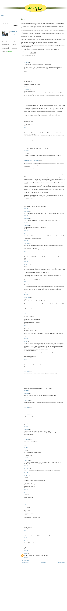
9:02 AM (26, 230)
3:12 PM (26, 157)
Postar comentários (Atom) (29, 564)
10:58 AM (26, 150)
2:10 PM (26, 294)
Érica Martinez (27, 78)
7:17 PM (26, 457)
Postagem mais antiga (61, 562)
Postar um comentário (25, 560)
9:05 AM (26, 240)
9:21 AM (26, 127)
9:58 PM (26, 200)
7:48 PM (26, 169)
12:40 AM (26, 381)
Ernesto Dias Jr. (27, 173)
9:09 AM (26, 261)
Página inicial (43, 562)
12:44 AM (26, 397)
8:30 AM (26, 530)
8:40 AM (26, 86)
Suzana (25, 341)
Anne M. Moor (27, 102)
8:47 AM (26, 98)
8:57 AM (26, 208)
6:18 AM (26, 74)
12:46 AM (26, 404)
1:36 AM (26, 436)
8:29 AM (26, 489)
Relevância (24, 20)
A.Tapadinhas (26, 62)
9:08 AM (26, 251)
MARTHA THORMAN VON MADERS (31, 160)
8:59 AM (26, 215)
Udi (25, 130)
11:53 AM (26, 447)
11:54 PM (26, 368)
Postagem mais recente (25, 562)
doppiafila (26, 553)
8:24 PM (26, 338)
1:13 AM (26, 426)
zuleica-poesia (26, 533)
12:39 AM (26, 374)
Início (2, 15)
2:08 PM (26, 281)
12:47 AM (26, 411)
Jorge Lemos (26, 313)
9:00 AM (26, 222)
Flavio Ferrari (26, 203)
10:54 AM (26, 141)
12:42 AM (26, 390)
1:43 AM (26, 465)
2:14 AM (26, 472)
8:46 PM (26, 550)
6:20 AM (26, 557)
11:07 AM (26, 537)
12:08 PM (26, 500)
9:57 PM (26, 359)
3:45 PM (26, 325)
